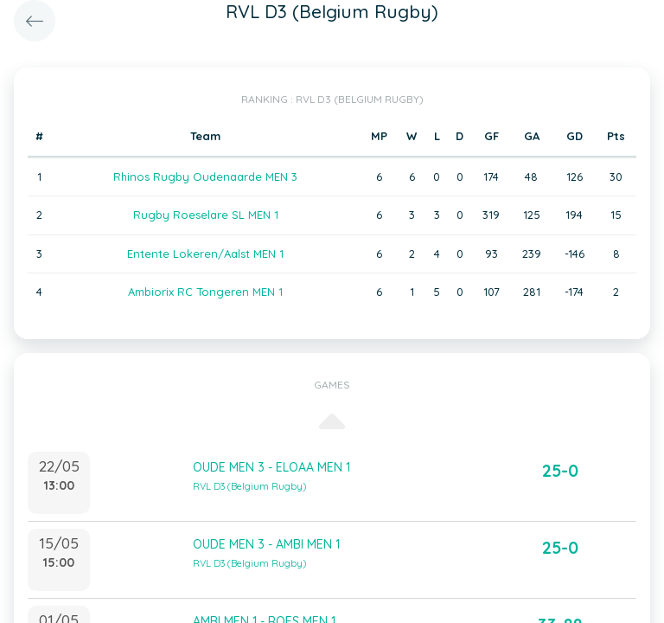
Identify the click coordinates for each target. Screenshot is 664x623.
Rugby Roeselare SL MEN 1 (205, 215)
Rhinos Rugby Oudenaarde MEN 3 (205, 176)
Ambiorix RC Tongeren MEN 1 (205, 292)
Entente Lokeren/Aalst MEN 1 (205, 253)
